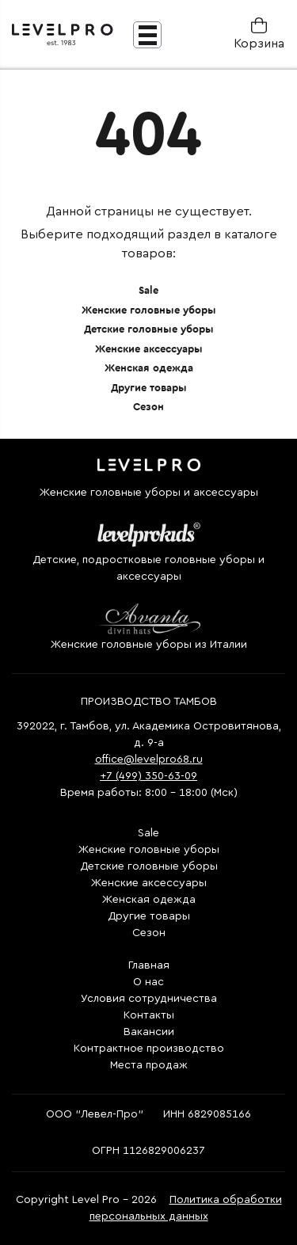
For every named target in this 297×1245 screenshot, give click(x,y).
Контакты (149, 1015)
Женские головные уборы (149, 310)
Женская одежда (149, 368)
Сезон (148, 407)
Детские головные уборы (149, 329)
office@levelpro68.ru (149, 759)
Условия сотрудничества (149, 998)
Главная (148, 965)
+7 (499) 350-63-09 (148, 776)
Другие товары (149, 388)
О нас (148, 982)
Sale (148, 290)
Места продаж (149, 1065)
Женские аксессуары (149, 349)
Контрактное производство (149, 1048)
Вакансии (149, 1032)
